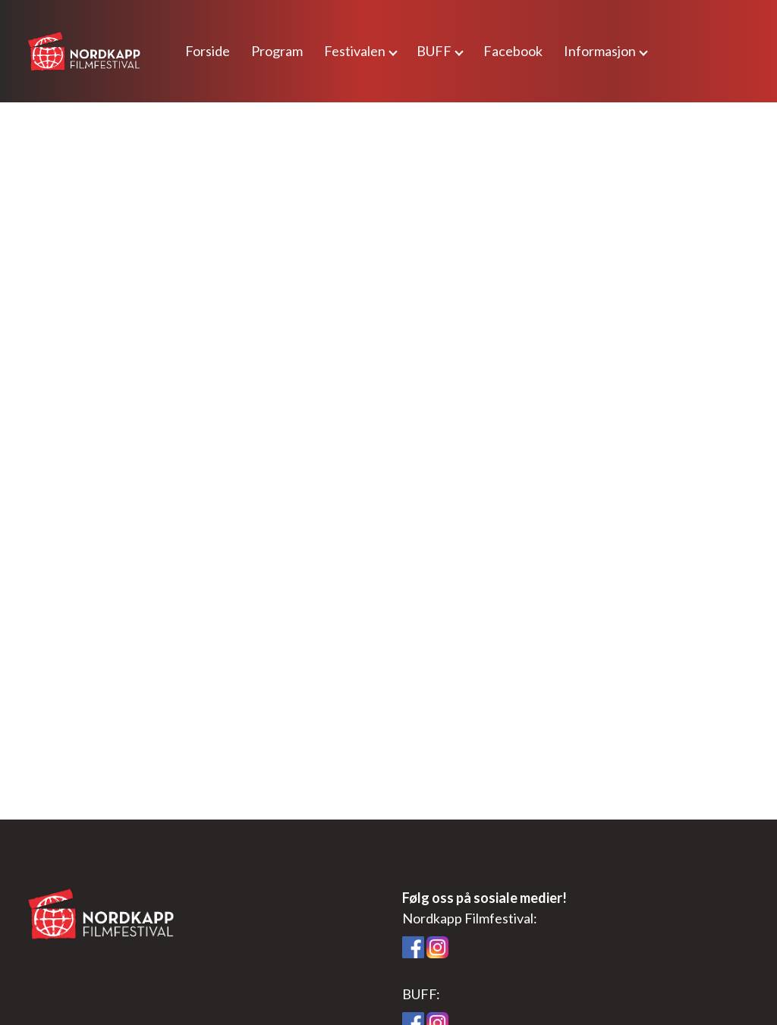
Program (277, 50)
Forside (207, 50)
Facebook (513, 50)
